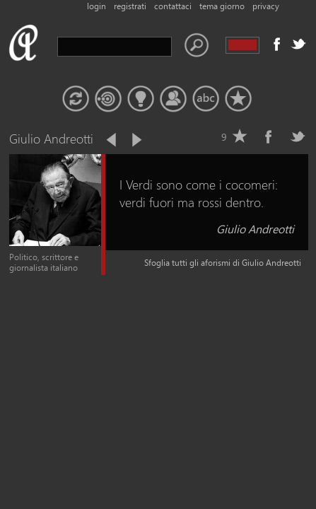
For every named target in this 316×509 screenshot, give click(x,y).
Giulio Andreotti (255, 228)
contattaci (173, 6)
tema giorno (222, 6)
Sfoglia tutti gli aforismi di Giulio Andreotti (222, 262)
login (96, 6)
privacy (265, 6)
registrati (130, 6)
